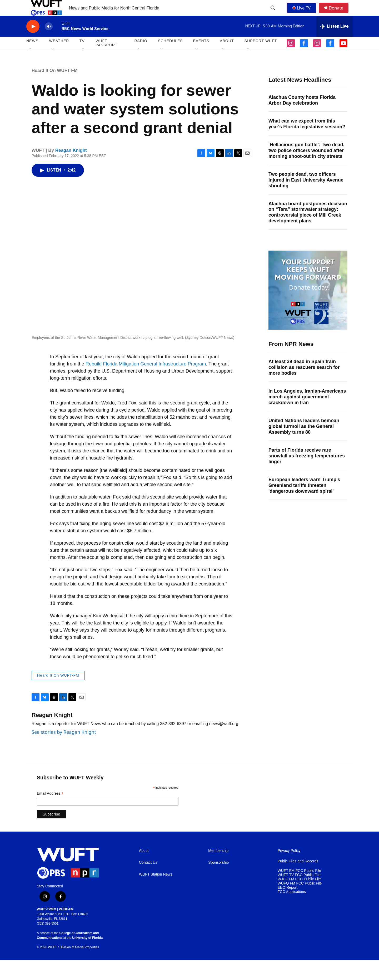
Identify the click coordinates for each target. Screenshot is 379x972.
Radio (140, 53)
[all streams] (334, 38)
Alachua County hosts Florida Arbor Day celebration (302, 112)
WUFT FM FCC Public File (299, 883)
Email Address (50, 805)
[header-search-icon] (273, 14)
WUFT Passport (106, 55)
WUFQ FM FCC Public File (300, 895)
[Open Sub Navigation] (30, 61)
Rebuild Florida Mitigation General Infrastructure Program (146, 375)
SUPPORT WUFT (261, 53)
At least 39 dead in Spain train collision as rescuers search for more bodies (304, 379)
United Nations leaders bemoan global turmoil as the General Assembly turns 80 (303, 438)
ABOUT (227, 53)
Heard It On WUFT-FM (55, 82)
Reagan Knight (71, 162)
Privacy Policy (289, 862)
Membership (218, 862)
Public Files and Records (298, 873)
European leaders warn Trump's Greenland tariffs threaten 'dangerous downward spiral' (304, 497)
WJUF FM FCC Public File (299, 891)
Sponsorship (218, 874)
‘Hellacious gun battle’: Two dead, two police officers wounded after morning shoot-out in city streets (306, 162)
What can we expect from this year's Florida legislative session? (306, 135)
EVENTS (201, 53)
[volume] (48, 38)
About (144, 862)
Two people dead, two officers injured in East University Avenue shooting (305, 191)
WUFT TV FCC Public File (299, 887)
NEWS (32, 53)
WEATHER (59, 53)
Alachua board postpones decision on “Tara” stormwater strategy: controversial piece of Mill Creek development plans (307, 224)
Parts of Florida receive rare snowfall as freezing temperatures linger (306, 467)
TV (82, 53)
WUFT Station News (155, 886)
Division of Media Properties (79, 959)
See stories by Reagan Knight (64, 744)
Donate (339, 14)
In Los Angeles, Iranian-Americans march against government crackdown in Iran (307, 408)
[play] (33, 38)
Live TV (303, 14)
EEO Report (287, 899)
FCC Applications (292, 904)
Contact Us (148, 874)
